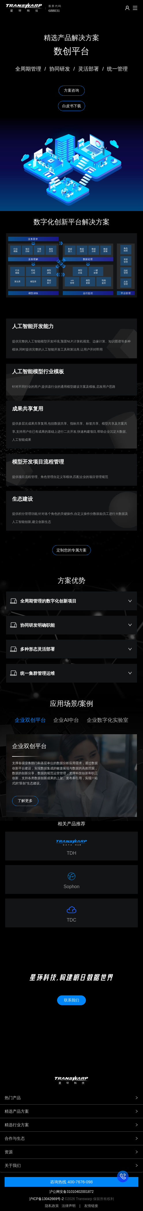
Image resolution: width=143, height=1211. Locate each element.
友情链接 (91, 1206)
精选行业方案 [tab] (71, 1125)
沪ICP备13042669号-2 (46, 1199)
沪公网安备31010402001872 (71, 1192)
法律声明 (69, 1206)
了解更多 (25, 800)
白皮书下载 (71, 106)
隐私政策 (52, 1206)
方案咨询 (71, 90)
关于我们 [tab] (71, 1165)
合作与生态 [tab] (71, 1138)
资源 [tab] (71, 1152)
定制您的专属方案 (71, 550)
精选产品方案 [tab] (71, 1111)
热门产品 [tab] (71, 1097)
